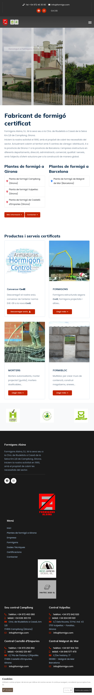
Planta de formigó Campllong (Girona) (24, 181)
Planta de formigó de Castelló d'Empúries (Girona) (24, 202)
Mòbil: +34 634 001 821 (62, 618)
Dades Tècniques (16, 547)
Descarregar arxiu (21, 311)
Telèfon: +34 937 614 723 (63, 648)
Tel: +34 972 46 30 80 (34, 4)
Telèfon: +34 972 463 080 (19, 614)
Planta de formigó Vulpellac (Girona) (23, 191)
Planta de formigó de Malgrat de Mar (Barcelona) (68, 181)
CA (52, 10)
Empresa (11, 537)
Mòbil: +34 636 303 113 (17, 618)
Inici (9, 528)
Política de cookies (82, 690)
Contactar (12, 556)
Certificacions (14, 552)
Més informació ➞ (14, 215)
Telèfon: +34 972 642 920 (64, 614)
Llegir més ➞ (62, 311)
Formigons (12, 542)
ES (56, 10)
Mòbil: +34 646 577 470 (62, 651)
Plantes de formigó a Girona (22, 532)
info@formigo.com (59, 4)
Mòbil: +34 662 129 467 (17, 651)
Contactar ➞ (32, 215)
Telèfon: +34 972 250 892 (19, 648)
